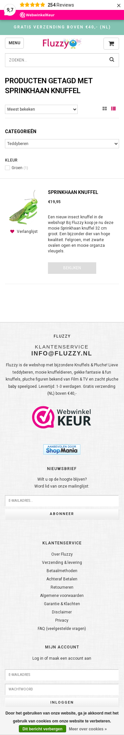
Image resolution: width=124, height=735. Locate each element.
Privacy (61, 620)
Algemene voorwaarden (62, 595)
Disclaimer (62, 612)
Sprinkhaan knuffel (73, 192)
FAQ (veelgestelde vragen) (62, 628)
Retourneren (62, 587)
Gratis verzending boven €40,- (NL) (62, 27)
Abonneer (62, 514)
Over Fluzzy (62, 554)
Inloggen (62, 702)
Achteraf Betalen (61, 579)
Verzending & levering (62, 562)
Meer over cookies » (88, 729)
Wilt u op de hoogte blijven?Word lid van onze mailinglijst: (61, 483)
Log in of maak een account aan (61, 658)
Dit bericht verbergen (42, 729)
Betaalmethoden (62, 571)
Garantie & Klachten (62, 604)
